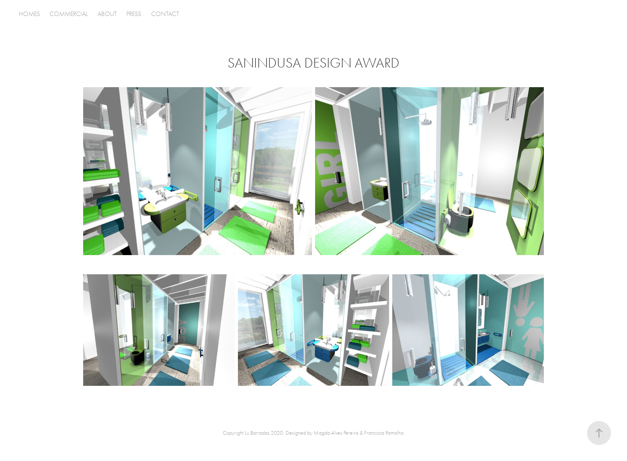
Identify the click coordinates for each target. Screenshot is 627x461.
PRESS (133, 14)
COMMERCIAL (69, 14)
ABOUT (107, 14)
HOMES (29, 14)
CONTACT (165, 14)
